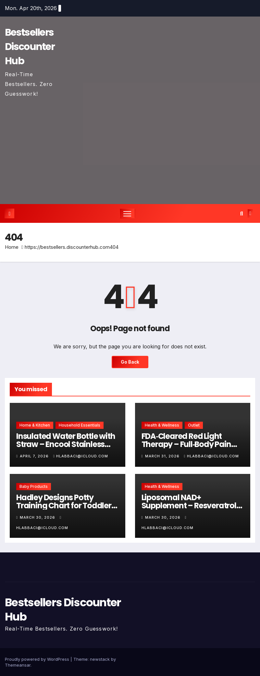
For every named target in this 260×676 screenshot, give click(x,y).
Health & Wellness (162, 425)
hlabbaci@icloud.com (80, 456)
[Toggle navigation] (127, 214)
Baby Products (33, 486)
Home (12, 247)
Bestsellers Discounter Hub (30, 47)
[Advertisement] (130, 147)
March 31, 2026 (163, 456)
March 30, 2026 (38, 517)
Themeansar (18, 665)
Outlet (194, 425)
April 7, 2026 (35, 456)
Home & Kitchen (34, 425)
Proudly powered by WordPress (37, 659)
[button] (241, 213)
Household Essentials (79, 425)
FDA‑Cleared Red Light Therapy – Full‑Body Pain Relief (186, 444)
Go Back (130, 362)
